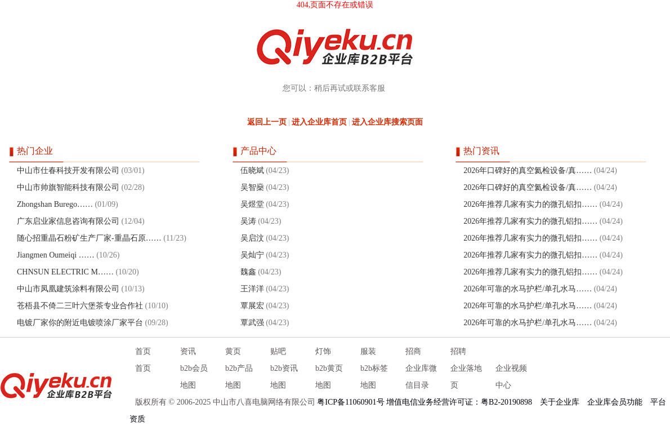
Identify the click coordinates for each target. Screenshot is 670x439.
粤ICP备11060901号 (350, 402)
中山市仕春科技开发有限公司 (68, 170)
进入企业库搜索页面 (387, 122)
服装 (368, 351)
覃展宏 (252, 305)
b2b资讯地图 (284, 376)
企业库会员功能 (614, 402)
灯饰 (323, 351)
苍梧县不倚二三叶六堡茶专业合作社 (80, 305)
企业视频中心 (511, 376)
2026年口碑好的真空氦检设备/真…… (527, 170)
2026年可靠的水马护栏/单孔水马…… (527, 289)
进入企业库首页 (319, 122)
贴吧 (278, 351)
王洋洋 (252, 289)
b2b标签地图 (374, 376)
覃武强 (252, 322)
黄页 (233, 351)
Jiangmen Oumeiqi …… (56, 255)
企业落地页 (466, 376)
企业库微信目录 (421, 376)
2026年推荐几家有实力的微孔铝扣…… (530, 204)
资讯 (188, 351)
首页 (143, 351)
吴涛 (248, 221)
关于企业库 (559, 402)
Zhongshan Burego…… (55, 204)
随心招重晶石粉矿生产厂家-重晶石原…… (89, 238)
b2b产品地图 (239, 376)
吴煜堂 (252, 204)
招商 (413, 351)
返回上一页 (267, 122)
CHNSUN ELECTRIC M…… (65, 272)
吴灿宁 (252, 255)
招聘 (458, 351)
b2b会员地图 (194, 376)
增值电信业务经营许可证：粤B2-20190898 (459, 402)
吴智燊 (252, 187)
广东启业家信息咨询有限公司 (68, 221)
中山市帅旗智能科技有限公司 (68, 187)
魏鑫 (248, 272)
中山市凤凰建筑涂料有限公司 (68, 289)
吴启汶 (252, 238)
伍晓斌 (252, 170)
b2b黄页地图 (329, 376)
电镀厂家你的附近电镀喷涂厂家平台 (80, 322)
